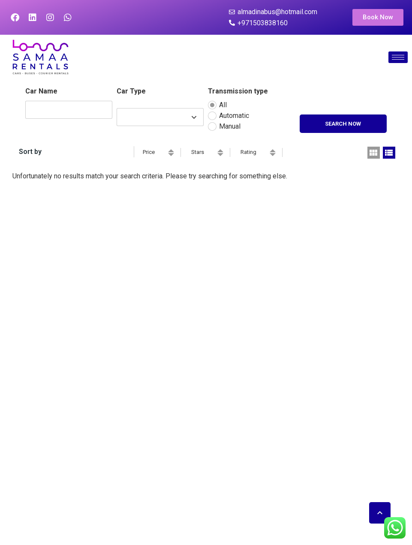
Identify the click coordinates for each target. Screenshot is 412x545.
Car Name (41, 91)
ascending (171, 150)
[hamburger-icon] (398, 57)
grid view (373, 153)
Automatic (234, 115)
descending (171, 154)
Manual (230, 126)
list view (389, 153)
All (223, 105)
